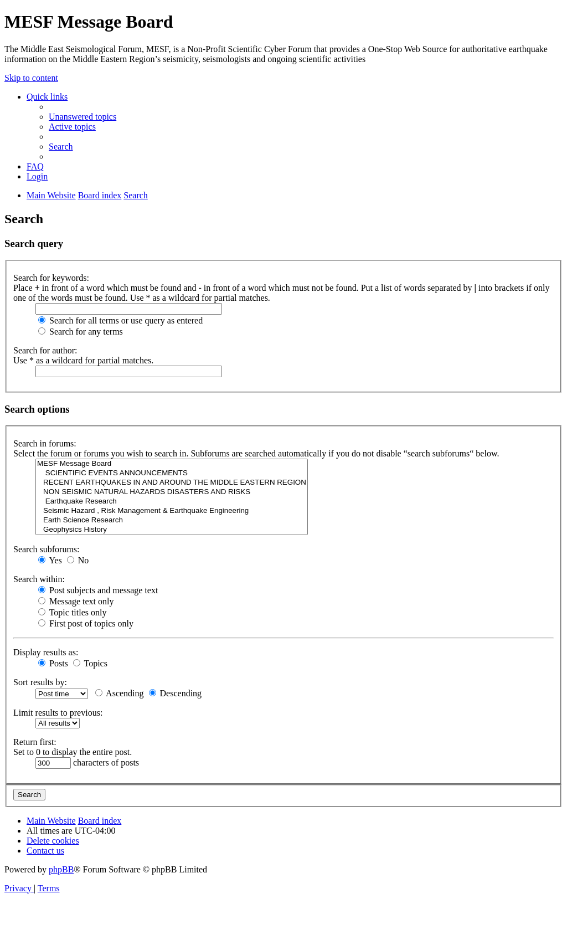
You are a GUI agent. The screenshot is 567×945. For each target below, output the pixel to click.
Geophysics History (171, 530)
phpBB (61, 869)
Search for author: (45, 350)
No (78, 560)
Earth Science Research (171, 520)
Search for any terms (80, 331)
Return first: (34, 742)
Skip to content (31, 78)
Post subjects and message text (98, 590)
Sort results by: (40, 682)
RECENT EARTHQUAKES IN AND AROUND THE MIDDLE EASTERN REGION (171, 482)
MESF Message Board (171, 464)
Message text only (76, 601)
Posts (53, 663)
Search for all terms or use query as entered (120, 320)
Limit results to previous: (57, 712)
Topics (90, 663)
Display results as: (45, 652)
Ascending (119, 693)
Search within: (39, 579)
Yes (50, 560)
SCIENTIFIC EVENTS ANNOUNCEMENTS (171, 473)
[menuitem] (82, 116)
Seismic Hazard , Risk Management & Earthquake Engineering (171, 511)
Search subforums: (46, 549)
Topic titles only (72, 612)
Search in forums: (44, 443)
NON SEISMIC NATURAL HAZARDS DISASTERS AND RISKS (171, 492)
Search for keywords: (51, 278)
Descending (175, 693)
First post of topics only (85, 623)
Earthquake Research (171, 501)
